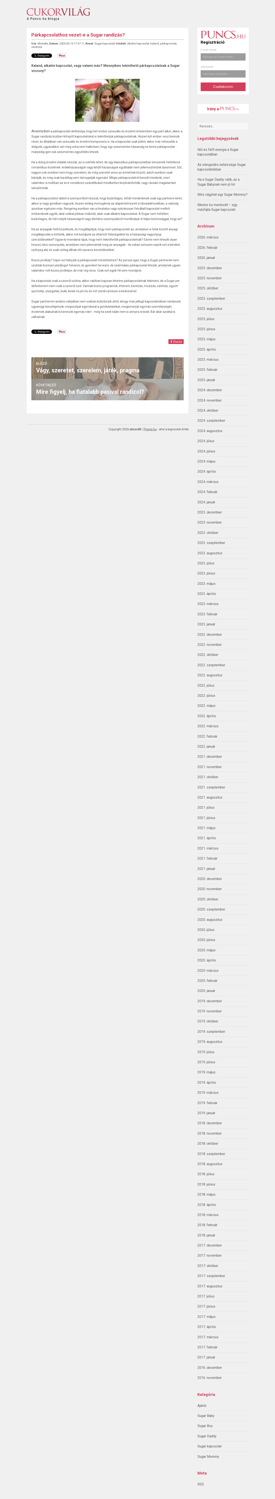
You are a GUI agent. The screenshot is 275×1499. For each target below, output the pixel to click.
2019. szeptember (211, 1032)
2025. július (205, 319)
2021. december (209, 757)
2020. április (206, 960)
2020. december (209, 879)
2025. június (206, 329)
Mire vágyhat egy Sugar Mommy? (222, 195)
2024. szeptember (211, 421)
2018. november (209, 1133)
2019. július (205, 1052)
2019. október (207, 1021)
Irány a (223, 109)
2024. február (207, 492)
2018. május (206, 1194)
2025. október (207, 288)
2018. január (206, 1235)
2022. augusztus (209, 675)
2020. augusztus (209, 920)
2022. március (207, 726)
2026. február (207, 248)
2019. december (209, 1001)
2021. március (207, 848)
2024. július (205, 441)
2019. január (206, 1113)
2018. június (206, 1184)
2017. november (209, 1255)
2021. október (207, 777)
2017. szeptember (211, 1276)
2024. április (206, 471)
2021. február (207, 858)
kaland (154, 43)
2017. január (206, 1357)
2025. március (207, 360)
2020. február (207, 981)
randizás (36, 47)
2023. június (206, 573)
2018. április (206, 1205)
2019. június (206, 1062)
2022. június (206, 696)
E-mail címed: (209, 50)
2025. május (206, 339)
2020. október (207, 899)
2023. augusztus (209, 553)
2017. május (206, 1317)
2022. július (205, 685)
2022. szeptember (211, 665)
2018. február (207, 1225)
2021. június (206, 818)
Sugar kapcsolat (209, 1446)
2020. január (206, 991)
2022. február (207, 736)
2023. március (207, 604)
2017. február (207, 1347)
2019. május (206, 1072)
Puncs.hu (150, 429)
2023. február (207, 614)
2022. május (206, 706)
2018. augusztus (209, 1164)
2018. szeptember (211, 1154)
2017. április (206, 1327)
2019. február (207, 1103)
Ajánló (201, 1406)
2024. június (206, 451)
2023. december (209, 512)
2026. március (207, 237)
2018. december (209, 1123)
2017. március (207, 1337)
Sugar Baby (205, 1416)
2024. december (209, 390)
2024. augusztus (209, 431)
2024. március (207, 482)
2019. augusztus (209, 1042)
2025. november (209, 278)
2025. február (207, 370)
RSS (200, 1484)
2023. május (206, 584)
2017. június (206, 1306)
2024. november (209, 400)
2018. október (207, 1143)
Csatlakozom (223, 87)
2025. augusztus (209, 309)
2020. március (207, 971)
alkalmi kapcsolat (138, 43)
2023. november (209, 522)
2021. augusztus (209, 797)
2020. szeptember (211, 909)
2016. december (209, 1368)
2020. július (205, 930)
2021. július (205, 807)
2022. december (209, 635)
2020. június (206, 940)
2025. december (209, 268)
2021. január (206, 869)
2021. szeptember (211, 787)
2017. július (205, 1296)
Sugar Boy (205, 1426)
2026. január (206, 258)
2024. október (207, 410)
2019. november (209, 1011)
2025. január (206, 380)
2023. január (206, 624)
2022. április (206, 716)
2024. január (206, 502)
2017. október (207, 1266)
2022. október (207, 655)
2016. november (209, 1378)
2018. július (205, 1174)
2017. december (209, 1245)
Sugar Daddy (207, 1436)
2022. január (206, 746)
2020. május (206, 950)
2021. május (206, 828)
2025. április (206, 349)
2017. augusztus (209, 1286)
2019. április (206, 1082)
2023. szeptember (211, 543)
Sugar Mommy (208, 1457)
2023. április (206, 594)
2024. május (206, 461)
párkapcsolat (168, 43)
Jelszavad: (207, 67)
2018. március (207, 1215)
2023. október (207, 533)
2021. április (206, 838)
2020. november (209, 889)
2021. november (209, 767)
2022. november (209, 645)
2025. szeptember (211, 298)
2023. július (205, 563)
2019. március (207, 1093)
